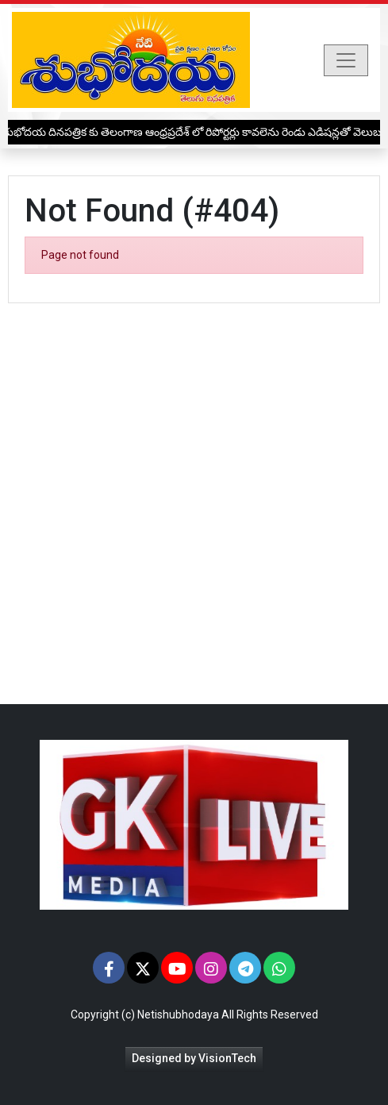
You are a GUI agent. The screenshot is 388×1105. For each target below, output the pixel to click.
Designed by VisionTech (194, 1058)
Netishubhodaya (178, 1014)
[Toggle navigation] (346, 60)
